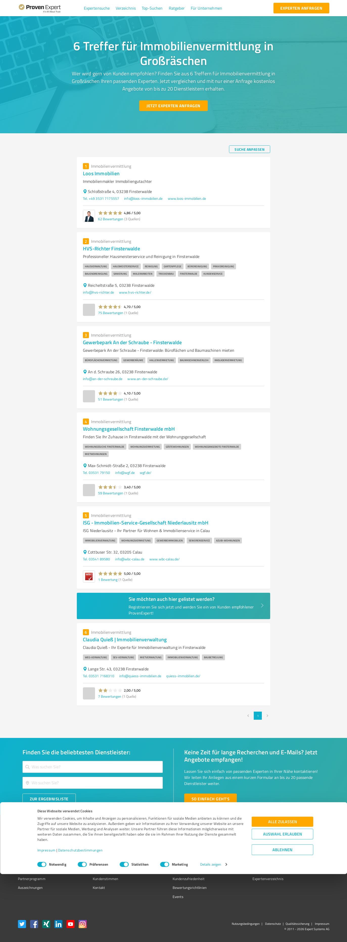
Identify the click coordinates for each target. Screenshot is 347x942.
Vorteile (24, 860)
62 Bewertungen (110, 218)
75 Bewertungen (110, 312)
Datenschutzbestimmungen (80, 918)
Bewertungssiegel (31, 842)
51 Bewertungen (110, 399)
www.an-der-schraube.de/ (147, 378)
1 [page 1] (258, 716)
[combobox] (92, 767)
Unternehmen (94, 851)
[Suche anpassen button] (249, 149)
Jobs (86, 869)
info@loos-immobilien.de (143, 198)
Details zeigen (210, 932)
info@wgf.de (125, 472)
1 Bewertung (108, 579)
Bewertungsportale (168, 860)
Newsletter (232, 851)
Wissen (159, 842)
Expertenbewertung (239, 869)
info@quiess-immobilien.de (140, 675)
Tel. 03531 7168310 (98, 675)
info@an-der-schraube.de (102, 378)
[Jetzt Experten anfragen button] (173, 105)
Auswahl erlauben (282, 902)
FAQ (157, 851)
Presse (229, 842)
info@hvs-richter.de (98, 292)
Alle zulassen (282, 890)
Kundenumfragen (31, 851)
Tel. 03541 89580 (96, 559)
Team (87, 860)
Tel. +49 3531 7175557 (101, 198)
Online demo (233, 860)
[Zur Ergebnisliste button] (49, 799)
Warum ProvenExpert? (100, 842)
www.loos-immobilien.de (187, 198)
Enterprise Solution (32, 869)
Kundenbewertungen (170, 869)
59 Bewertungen (110, 493)
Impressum (46, 918)
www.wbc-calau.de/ (164, 559)
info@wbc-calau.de (129, 559)
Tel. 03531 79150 (96, 472)
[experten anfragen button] (301, 8)
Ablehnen (282, 918)
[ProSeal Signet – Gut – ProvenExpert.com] (310, 852)
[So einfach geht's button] (210, 799)
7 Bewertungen (109, 696)
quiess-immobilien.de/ (183, 675)
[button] (97, 8)
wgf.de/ (145, 472)
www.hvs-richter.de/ (135, 292)
